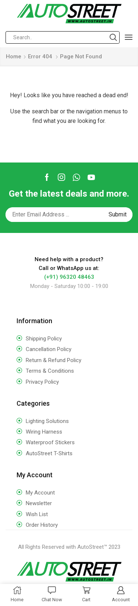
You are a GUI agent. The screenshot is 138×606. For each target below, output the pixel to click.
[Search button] (113, 37)
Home (13, 56)
